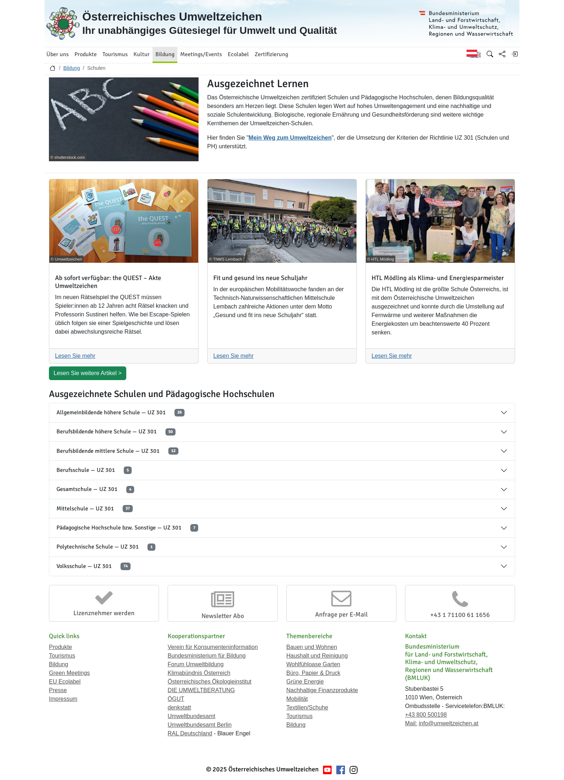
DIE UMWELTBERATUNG (201, 690)
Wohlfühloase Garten (313, 664)
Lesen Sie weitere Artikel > (88, 373)
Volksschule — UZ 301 (93, 566)
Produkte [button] (85, 54)
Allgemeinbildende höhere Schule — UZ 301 (120, 412)
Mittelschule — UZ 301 (94, 509)
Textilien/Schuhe (307, 707)
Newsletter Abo (222, 616)
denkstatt (179, 707)
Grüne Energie (305, 681)
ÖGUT (176, 699)
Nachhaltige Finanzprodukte (322, 690)
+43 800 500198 (426, 715)
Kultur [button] (141, 54)
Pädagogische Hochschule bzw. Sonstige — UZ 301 (127, 528)
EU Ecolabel (65, 681)
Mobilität (297, 699)
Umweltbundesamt (191, 716)
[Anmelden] (514, 54)
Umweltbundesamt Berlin (200, 725)
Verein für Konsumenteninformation (213, 647)
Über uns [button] (57, 54)
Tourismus (62, 656)
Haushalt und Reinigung (317, 656)
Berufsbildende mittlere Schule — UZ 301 (117, 451)
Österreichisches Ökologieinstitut (209, 681)
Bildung (71, 68)
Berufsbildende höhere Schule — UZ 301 (116, 432)
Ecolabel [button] (238, 54)
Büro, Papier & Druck (313, 673)
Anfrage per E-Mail (341, 614)
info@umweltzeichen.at (448, 723)
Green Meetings (69, 673)
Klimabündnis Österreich (199, 673)
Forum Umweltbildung (196, 664)
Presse (58, 690)
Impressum (63, 699)
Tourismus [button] (115, 54)
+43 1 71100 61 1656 (460, 615)
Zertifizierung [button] (271, 54)
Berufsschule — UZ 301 (94, 470)
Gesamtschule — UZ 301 (95, 489)
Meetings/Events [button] (201, 54)
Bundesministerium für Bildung (207, 656)
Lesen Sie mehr (75, 356)
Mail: (411, 723)
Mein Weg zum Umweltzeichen (290, 138)
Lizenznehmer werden (104, 613)
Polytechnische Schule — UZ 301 (105, 547)
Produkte (60, 647)
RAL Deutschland (190, 733)
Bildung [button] (164, 54)
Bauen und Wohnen (311, 647)
